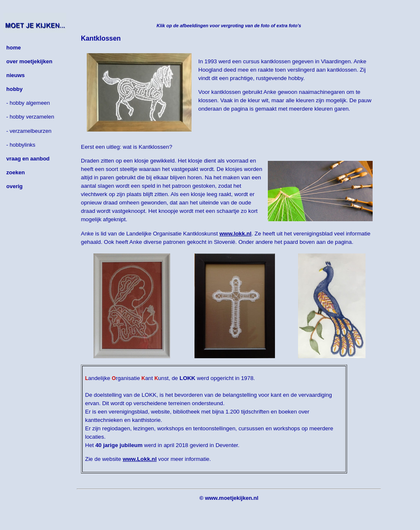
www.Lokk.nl (140, 459)
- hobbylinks (20, 145)
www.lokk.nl (235, 233)
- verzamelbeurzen (29, 131)
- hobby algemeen (28, 103)
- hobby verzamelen (30, 117)
